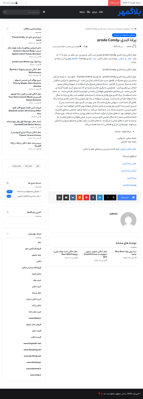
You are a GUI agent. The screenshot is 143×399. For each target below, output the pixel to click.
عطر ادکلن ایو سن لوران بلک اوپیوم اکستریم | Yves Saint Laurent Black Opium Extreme (24, 97)
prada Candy (129, 185)
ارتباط (82, 12)
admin (128, 46)
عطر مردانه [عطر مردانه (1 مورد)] (17, 166)
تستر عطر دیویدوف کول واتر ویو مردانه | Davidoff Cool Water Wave (24, 123)
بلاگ (88, 12)
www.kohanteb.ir (33, 368)
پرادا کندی (131, 178)
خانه (101, 12)
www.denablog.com (32, 349)
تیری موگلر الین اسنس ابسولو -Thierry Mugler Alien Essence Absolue (27, 83)
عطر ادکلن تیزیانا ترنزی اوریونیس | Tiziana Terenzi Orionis (26, 134)
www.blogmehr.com (32, 343)
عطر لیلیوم (36, 255)
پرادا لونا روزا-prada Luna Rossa (26, 61)
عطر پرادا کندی (129, 163)
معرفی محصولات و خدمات (118, 29)
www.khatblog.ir (34, 362)
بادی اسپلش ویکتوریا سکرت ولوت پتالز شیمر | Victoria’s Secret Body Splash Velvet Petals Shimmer (24, 51)
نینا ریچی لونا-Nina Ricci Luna (125, 253)
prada (75, 58)
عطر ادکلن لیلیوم (128, 149)
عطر (129, 58)
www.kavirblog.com (32, 356)
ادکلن (121, 58)
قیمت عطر (36, 331)
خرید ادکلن (36, 286)
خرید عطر (37, 280)
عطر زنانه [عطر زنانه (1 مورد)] (28, 166)
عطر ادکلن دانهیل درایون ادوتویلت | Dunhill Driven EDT (95, 254)
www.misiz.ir (35, 375)
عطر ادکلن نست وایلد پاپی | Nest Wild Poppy (66, 253)
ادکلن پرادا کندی (128, 171)
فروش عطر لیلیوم (33, 324)
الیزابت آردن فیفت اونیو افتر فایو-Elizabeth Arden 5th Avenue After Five (25, 110)
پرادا (94, 58)
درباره (94, 12)
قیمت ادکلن (36, 337)
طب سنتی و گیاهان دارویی (28, 196)
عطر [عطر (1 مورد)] (38, 166)
